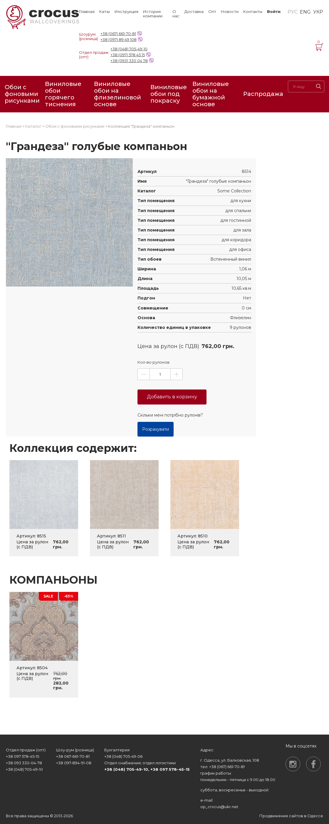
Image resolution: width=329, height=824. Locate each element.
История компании (152, 13)
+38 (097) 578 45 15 (127, 54)
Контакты (252, 11)
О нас (175, 13)
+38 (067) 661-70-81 (118, 33)
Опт (212, 11)
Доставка (194, 11)
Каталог (104, 11)
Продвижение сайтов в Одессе (291, 815)
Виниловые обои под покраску (168, 94)
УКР (318, 12)
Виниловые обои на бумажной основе (210, 94)
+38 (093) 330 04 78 (129, 60)
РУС (293, 12)
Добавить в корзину (172, 396)
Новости (230, 11)
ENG (305, 12)
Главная (87, 11)
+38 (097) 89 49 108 (118, 39)
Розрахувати (155, 429)
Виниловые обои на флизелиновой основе (117, 94)
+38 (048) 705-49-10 (128, 48)
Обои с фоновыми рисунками (22, 94)
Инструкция (126, 11)
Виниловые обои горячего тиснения (63, 94)
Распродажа (263, 93)
